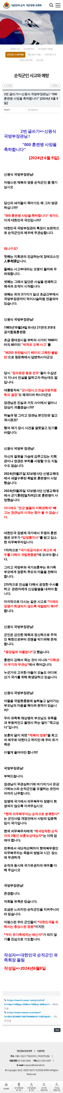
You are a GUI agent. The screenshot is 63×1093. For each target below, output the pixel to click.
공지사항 (39, 60)
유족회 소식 (15, 49)
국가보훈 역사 (28, 49)
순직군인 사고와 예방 (15, 54)
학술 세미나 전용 (34, 54)
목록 (57, 1030)
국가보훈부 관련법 (45, 49)
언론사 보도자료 (26, 60)
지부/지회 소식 (50, 54)
